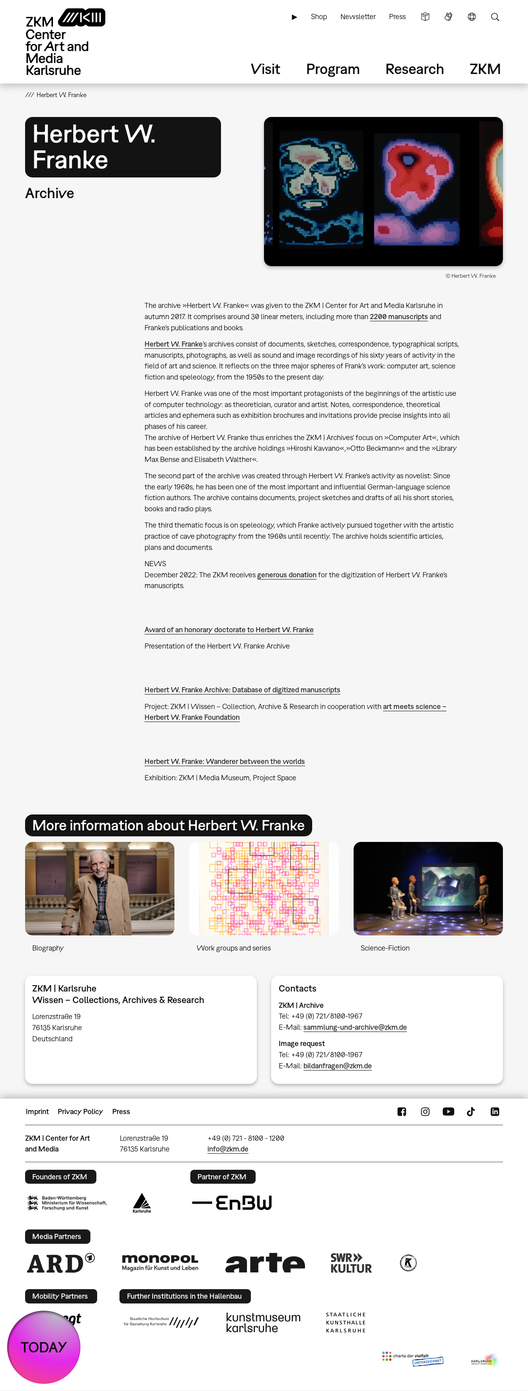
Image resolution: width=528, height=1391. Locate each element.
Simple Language (425, 16)
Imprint (37, 1111)
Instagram (425, 1111)
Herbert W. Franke (174, 344)
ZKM (485, 68)
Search (495, 16)
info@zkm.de (227, 1149)
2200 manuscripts (399, 316)
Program (333, 68)
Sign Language (448, 16)
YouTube (448, 1111)
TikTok (472, 1111)
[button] (383, 191)
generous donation (287, 575)
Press (397, 16)
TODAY (44, 1347)
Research (414, 68)
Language (472, 16)
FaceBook (402, 1111)
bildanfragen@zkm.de (337, 1066)
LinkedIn (495, 1111)
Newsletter (358, 16)
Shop (319, 16)
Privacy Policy (80, 1111)
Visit (265, 68)
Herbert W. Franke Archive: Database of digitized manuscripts (242, 690)
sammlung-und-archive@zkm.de (355, 1027)
